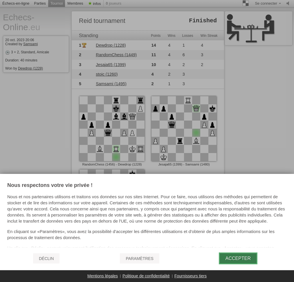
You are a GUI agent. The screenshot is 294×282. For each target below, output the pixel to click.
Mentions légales (102, 276)
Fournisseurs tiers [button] (190, 276)
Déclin (46, 258)
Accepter (238, 258)
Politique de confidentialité (146, 276)
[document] (147, 215)
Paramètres (139, 258)
